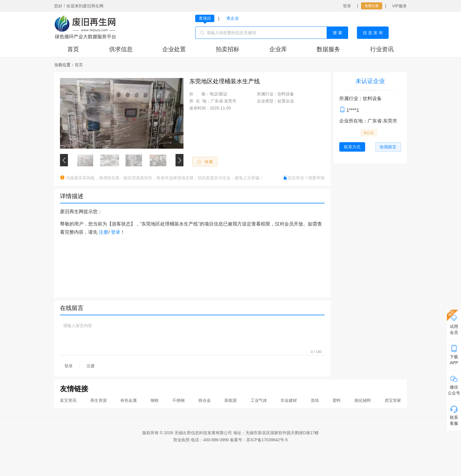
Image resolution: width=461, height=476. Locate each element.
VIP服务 (399, 6)
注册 (103, 232)
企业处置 (174, 49)
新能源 (230, 400)
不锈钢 (178, 400)
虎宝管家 (393, 400)
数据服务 (328, 49)
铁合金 (204, 400)
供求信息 (121, 49)
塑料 (337, 400)
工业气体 (258, 400)
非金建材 (288, 400)
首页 (73, 49)
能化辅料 (363, 400)
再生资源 (98, 400)
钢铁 (155, 400)
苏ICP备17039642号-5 (267, 439)
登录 (347, 6)
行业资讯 (382, 49)
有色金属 (128, 400)
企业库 (278, 49)
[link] (79, 65)
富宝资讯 (68, 400)
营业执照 (181, 439)
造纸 (315, 400)
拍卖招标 (227, 49)
